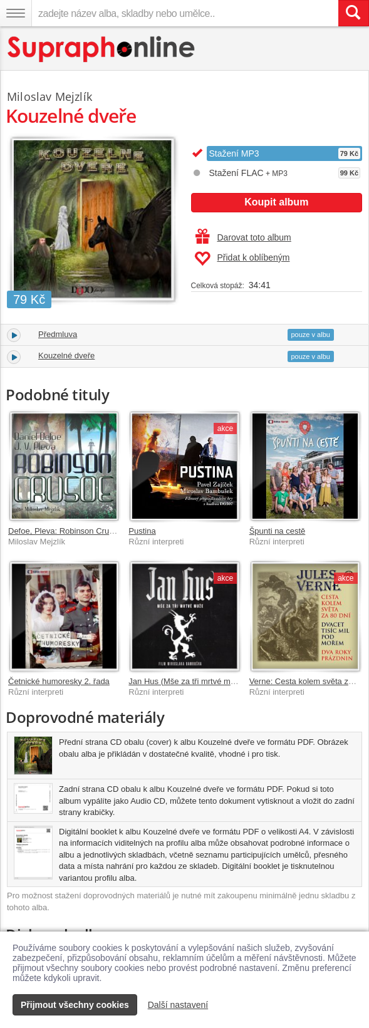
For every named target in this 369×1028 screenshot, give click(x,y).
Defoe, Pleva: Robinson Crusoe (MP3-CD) (84, 531)
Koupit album (276, 202)
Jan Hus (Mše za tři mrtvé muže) (187, 681)
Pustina (141, 531)
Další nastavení (178, 1005)
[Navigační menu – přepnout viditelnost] (15, 13)
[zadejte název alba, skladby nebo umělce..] (184, 13)
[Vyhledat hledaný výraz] (353, 13)
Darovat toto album (243, 237)
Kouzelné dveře (66, 355)
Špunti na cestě (277, 531)
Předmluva (57, 334)
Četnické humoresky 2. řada (59, 681)
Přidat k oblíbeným (242, 258)
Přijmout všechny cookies (75, 1005)
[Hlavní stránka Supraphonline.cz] (102, 49)
